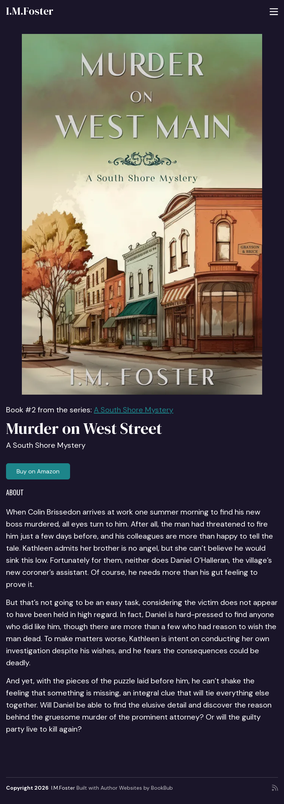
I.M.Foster (29, 11)
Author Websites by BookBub (137, 787)
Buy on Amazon (38, 471)
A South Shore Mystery (133, 410)
